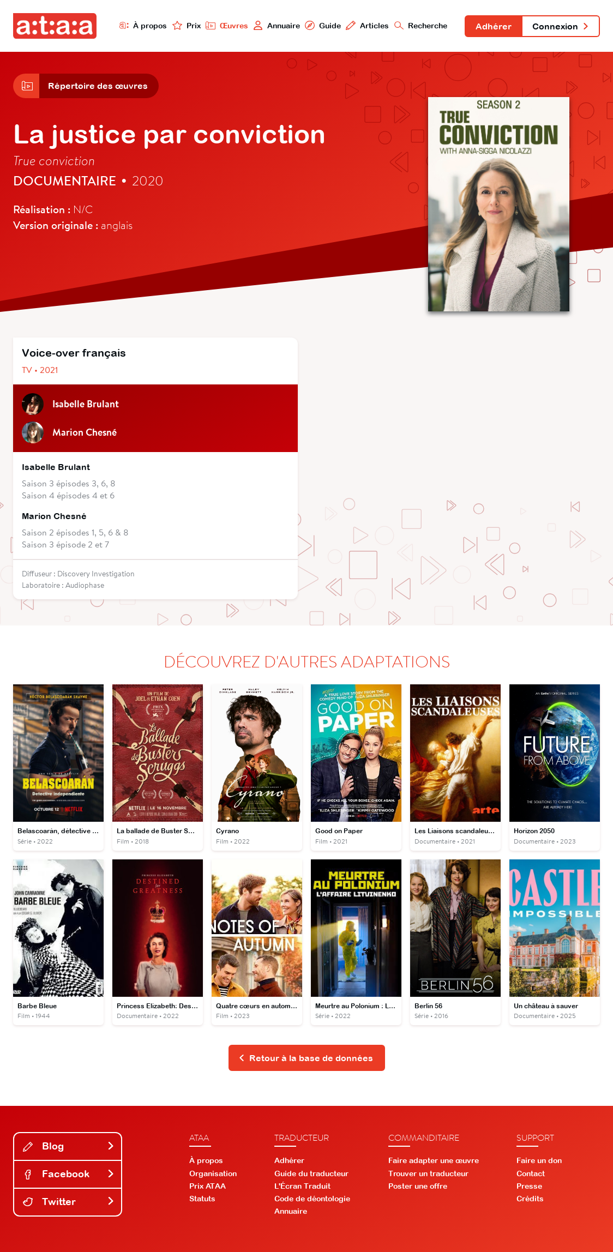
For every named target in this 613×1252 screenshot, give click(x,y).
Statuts (202, 1198)
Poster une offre (417, 1186)
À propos (143, 25)
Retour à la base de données (305, 1058)
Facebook (69, 1173)
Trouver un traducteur (428, 1173)
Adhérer (494, 26)
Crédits (530, 1198)
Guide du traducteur (311, 1173)
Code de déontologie (312, 1198)
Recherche (421, 25)
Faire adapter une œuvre (433, 1160)
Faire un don (539, 1160)
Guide (323, 25)
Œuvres (227, 25)
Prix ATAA (207, 1186)
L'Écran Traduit (302, 1186)
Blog (69, 1146)
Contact (530, 1173)
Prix (186, 25)
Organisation (213, 1173)
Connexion (560, 26)
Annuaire (276, 25)
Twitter (69, 1201)
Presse (529, 1186)
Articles (367, 25)
